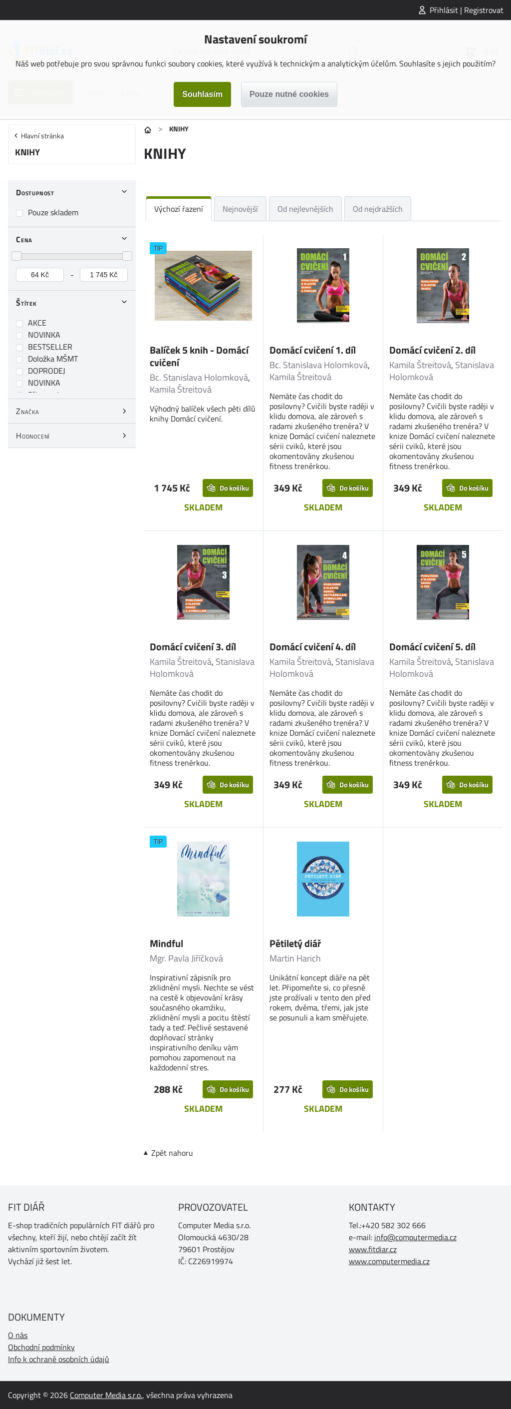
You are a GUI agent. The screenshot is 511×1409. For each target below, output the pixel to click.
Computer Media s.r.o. (106, 1395)
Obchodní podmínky (41, 1347)
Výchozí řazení (178, 209)
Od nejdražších (378, 209)
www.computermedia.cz (389, 1261)
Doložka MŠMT (53, 359)
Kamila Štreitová (181, 389)
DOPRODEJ (46, 371)
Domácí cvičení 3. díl (193, 646)
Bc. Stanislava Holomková (199, 377)
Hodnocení (33, 436)
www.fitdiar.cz (373, 1249)
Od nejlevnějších (305, 209)
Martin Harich (295, 958)
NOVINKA (44, 335)
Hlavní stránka (42, 135)
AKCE (37, 323)
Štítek (26, 303)
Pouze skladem (53, 212)
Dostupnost (35, 192)
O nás (17, 1335)
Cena (24, 239)
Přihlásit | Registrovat (467, 10)
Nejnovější (240, 209)
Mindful (166, 943)
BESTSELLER (50, 347)
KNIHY (27, 152)
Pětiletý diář (295, 943)
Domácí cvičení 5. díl (432, 646)
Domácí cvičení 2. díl (432, 350)
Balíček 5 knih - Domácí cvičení (199, 356)
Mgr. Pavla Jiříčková (186, 958)
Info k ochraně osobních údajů (58, 1359)
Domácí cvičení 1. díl (312, 350)
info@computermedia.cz (415, 1237)
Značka (27, 411)
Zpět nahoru (172, 1153)
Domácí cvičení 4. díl (312, 646)
